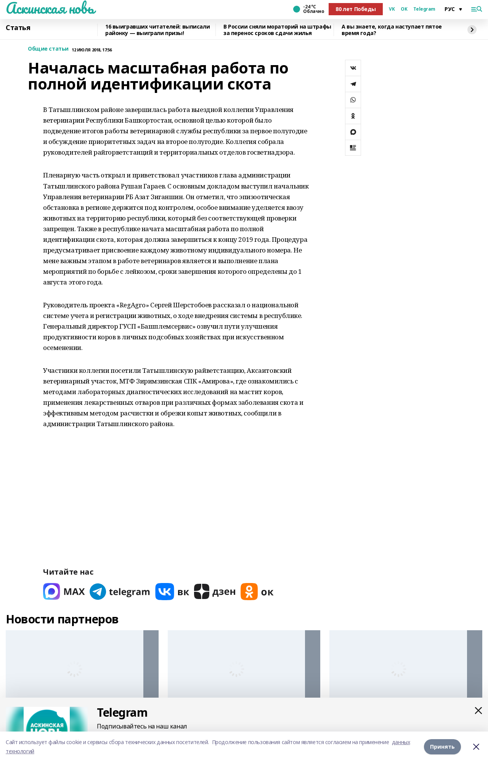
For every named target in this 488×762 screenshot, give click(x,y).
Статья (18, 28)
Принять (442, 746)
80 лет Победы (356, 9)
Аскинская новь (50, 8)
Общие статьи (48, 49)
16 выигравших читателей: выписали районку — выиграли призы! (157, 30)
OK (404, 9)
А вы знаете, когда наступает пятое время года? (392, 30)
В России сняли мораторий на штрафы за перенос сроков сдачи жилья (277, 30)
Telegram (424, 9)
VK (392, 9)
